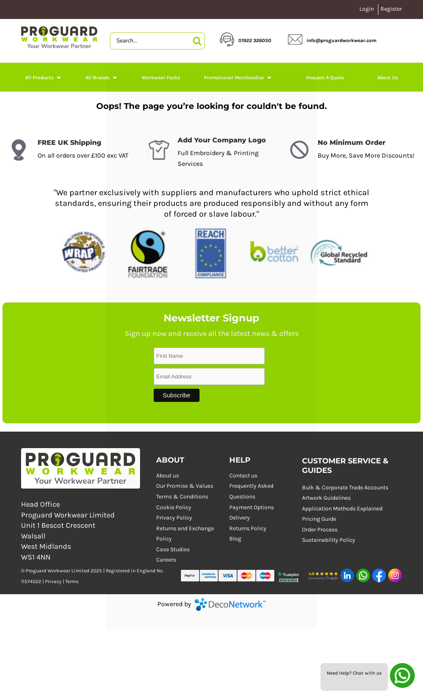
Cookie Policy (173, 507)
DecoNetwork (230, 604)
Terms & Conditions (182, 496)
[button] (291, 575)
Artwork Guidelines (326, 497)
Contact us (243, 475)
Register (391, 8)
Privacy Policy (174, 517)
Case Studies (173, 549)
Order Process (319, 529)
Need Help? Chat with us (354, 673)
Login (366, 8)
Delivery (239, 517)
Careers (166, 559)
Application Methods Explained (342, 508)
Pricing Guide (319, 518)
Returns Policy (247, 528)
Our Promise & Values (184, 485)
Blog (235, 538)
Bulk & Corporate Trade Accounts (345, 487)
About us (167, 475)
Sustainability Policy (328, 539)
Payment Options (251, 507)
